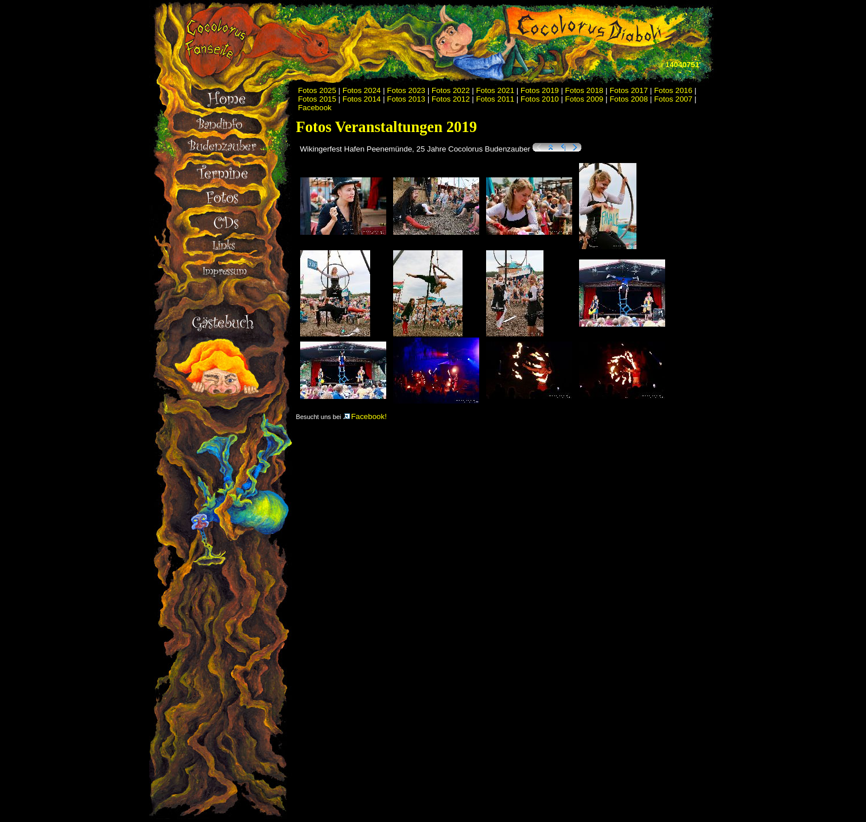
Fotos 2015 (317, 99)
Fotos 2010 (540, 99)
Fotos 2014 (362, 99)
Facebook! (365, 416)
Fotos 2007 (673, 99)
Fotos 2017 (628, 90)
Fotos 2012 (451, 99)
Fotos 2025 (317, 90)
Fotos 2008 (628, 99)
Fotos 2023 (406, 90)
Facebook (315, 107)
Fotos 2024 (362, 90)
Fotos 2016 (673, 90)
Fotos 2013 (406, 99)
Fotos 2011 (495, 99)
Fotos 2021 (495, 90)
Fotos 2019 (540, 90)
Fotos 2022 (451, 90)
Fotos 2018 (584, 90)
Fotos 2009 (584, 99)
